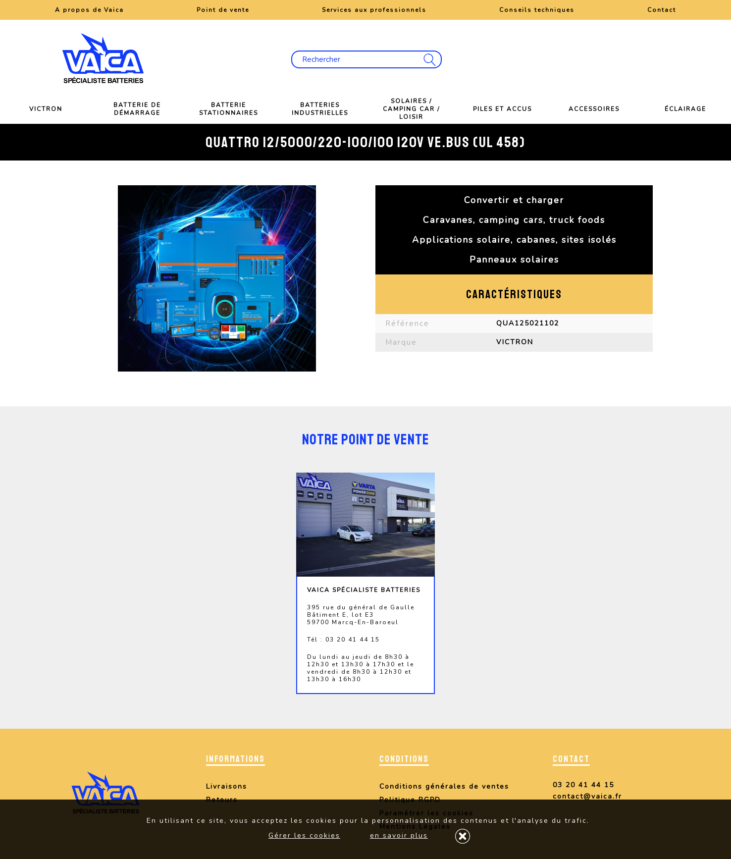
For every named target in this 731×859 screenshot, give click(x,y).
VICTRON (45, 109)
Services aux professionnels (374, 10)
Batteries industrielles (320, 109)
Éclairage (685, 109)
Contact (661, 10)
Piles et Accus (502, 109)
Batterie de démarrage (137, 109)
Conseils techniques (536, 10)
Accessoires (594, 109)
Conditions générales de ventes (444, 786)
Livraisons (226, 786)
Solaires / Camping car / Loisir (411, 109)
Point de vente (223, 10)
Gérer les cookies (304, 835)
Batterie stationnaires (228, 109)
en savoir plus (399, 835)
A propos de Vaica (89, 10)
